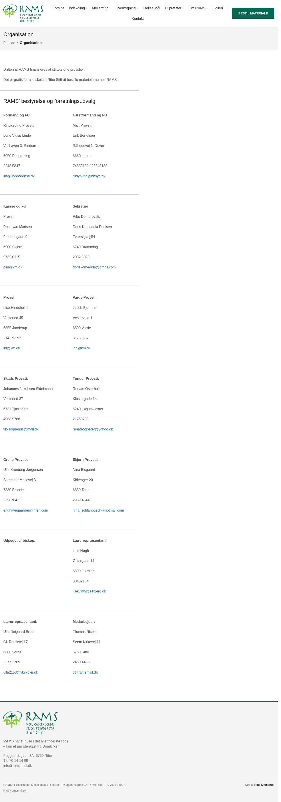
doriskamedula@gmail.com (94, 267)
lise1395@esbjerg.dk (89, 591)
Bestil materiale (253, 13)
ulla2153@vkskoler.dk (20, 672)
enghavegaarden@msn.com (25, 510)
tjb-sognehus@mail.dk (21, 429)
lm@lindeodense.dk (19, 176)
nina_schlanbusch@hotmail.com (98, 510)
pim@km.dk (12, 267)
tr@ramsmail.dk (85, 672)
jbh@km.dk (82, 348)
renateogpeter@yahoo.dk (93, 429)
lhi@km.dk (11, 348)
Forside (9, 43)
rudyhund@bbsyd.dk (89, 176)
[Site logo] (23, 13)
